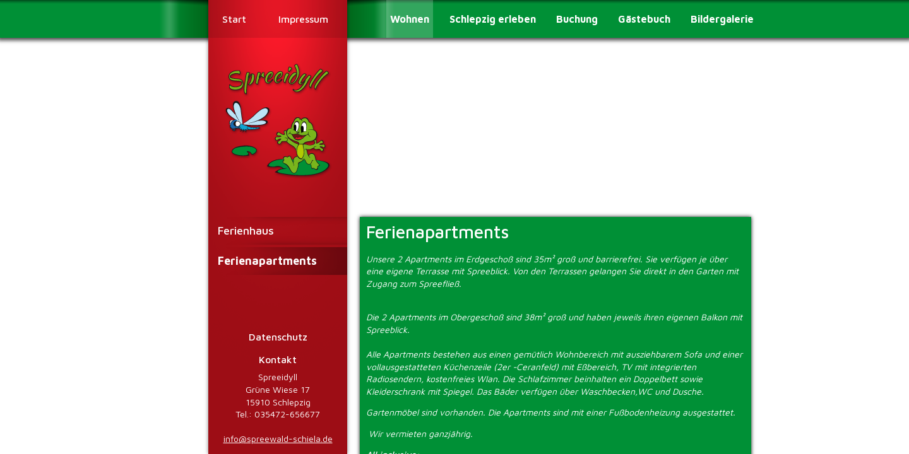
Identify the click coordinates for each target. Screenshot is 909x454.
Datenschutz (278, 336)
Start (234, 19)
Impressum (303, 19)
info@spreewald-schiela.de (278, 438)
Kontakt (278, 359)
